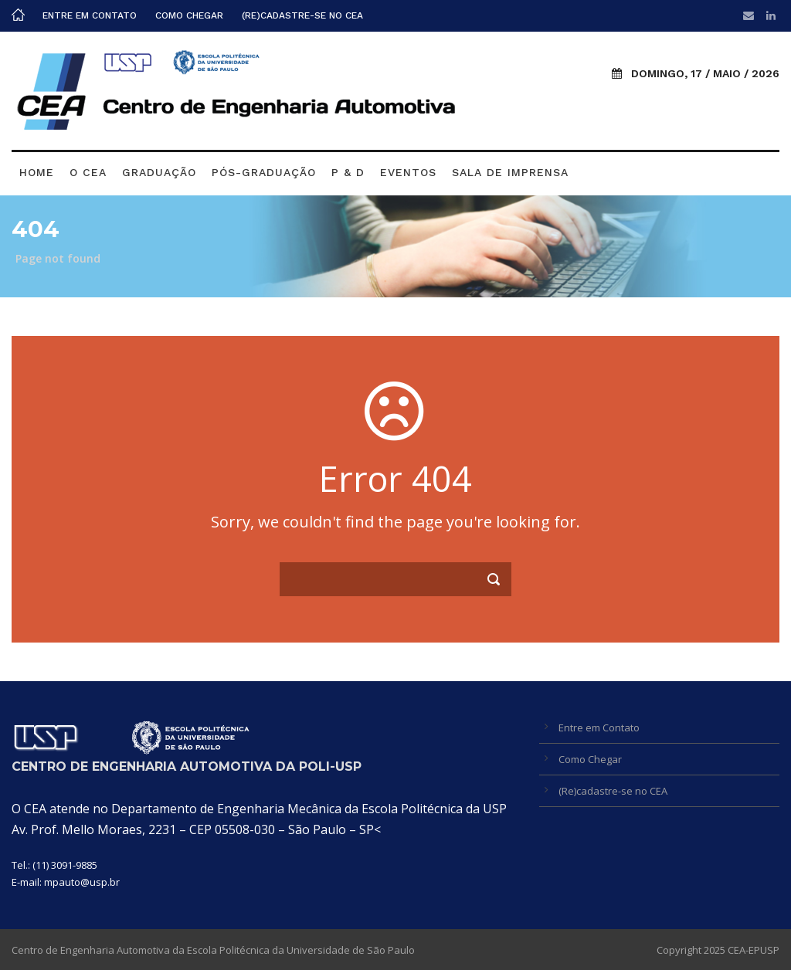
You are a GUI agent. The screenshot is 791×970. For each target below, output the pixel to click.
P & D (348, 172)
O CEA (88, 172)
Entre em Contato (89, 15)
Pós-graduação (264, 172)
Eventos (408, 172)
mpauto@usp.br (82, 882)
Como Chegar (189, 15)
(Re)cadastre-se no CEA (302, 15)
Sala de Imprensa (510, 172)
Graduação (159, 172)
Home (36, 172)
